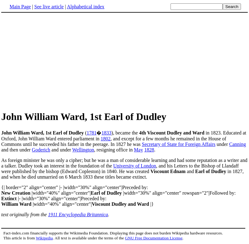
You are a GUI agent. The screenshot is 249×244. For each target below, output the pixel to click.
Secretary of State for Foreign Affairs (178, 144)
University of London (134, 165)
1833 (106, 132)
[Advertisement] (53, 61)
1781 (91, 132)
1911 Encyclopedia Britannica (78, 214)
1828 (149, 149)
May (138, 149)
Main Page (20, 6)
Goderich (41, 149)
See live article (49, 6)
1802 (106, 138)
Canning (237, 144)
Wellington (83, 149)
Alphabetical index (85, 6)
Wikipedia (44, 238)
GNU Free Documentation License (153, 238)
